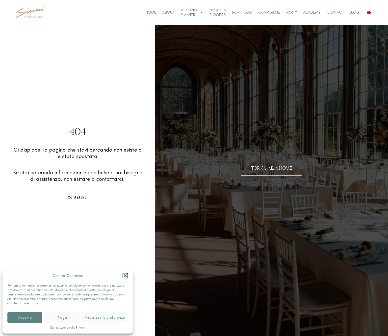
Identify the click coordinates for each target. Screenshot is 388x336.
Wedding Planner (192, 12)
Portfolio (242, 12)
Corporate (269, 12)
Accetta (25, 317)
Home (151, 12)
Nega (62, 317)
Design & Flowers (217, 12)
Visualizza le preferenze (105, 317)
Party (291, 12)
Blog (355, 12)
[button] (125, 275)
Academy (312, 12)
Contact (335, 12)
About (168, 12)
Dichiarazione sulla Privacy (67, 327)
